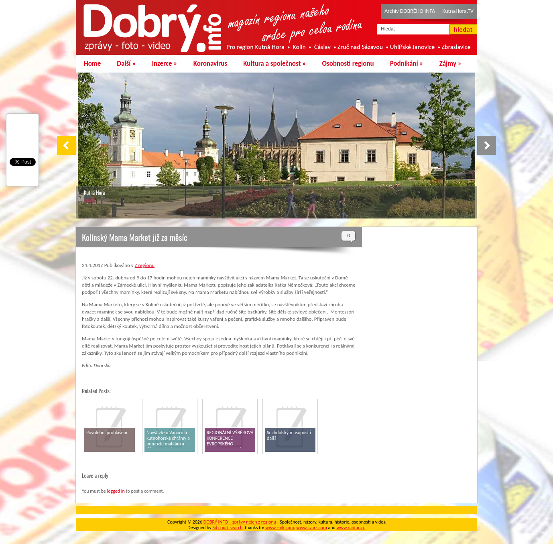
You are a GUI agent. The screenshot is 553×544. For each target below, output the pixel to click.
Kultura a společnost (274, 63)
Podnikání (406, 63)
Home (92, 63)
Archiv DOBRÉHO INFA (409, 11)
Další (126, 63)
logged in (115, 491)
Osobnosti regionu (348, 63)
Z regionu (145, 265)
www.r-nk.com (279, 527)
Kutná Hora (94, 192)
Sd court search (227, 527)
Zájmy (450, 63)
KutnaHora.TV (458, 11)
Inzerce (164, 63)
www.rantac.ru (351, 527)
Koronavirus (210, 63)
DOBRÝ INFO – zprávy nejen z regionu (239, 522)
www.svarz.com (311, 527)
